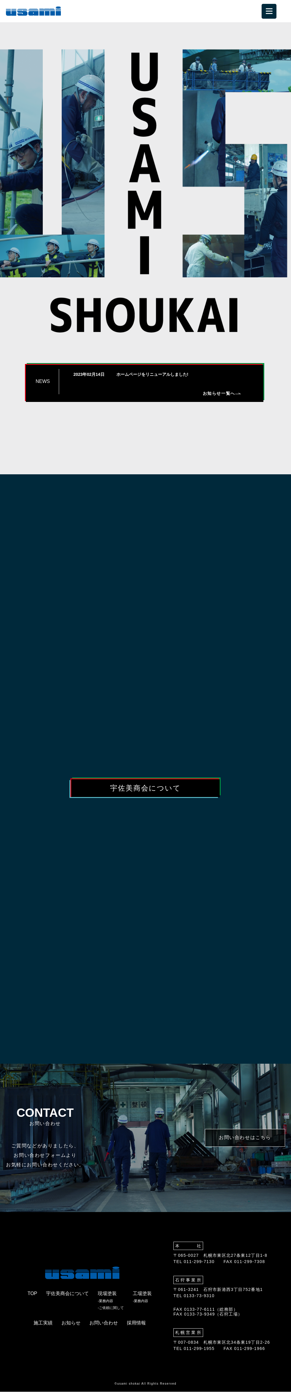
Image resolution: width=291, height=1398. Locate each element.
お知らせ (70, 1329)
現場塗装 (107, 1299)
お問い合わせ (103, 1329)
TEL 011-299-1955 (194, 1354)
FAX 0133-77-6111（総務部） (205, 1315)
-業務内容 (105, 1307)
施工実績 (43, 1329)
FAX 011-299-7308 (244, 1267)
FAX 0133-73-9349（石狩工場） (207, 1320)
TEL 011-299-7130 (194, 1267)
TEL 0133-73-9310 (194, 1302)
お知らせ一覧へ (222, 393)
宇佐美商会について (145, 789)
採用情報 (136, 1329)
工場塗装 (142, 1299)
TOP (32, 1299)
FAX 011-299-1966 (244, 1354)
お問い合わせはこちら (245, 1143)
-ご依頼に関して (111, 1314)
